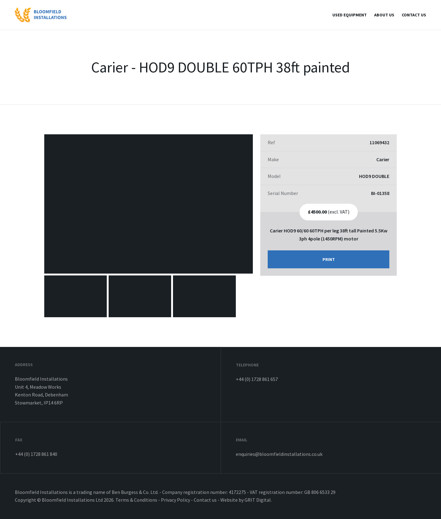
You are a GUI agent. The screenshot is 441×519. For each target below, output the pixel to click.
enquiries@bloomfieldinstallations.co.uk (279, 454)
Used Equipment (349, 15)
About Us (384, 15)
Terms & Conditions (136, 500)
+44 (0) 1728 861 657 (257, 379)
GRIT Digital (257, 500)
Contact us (414, 15)
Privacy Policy (175, 500)
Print (328, 259)
